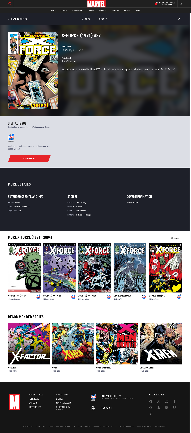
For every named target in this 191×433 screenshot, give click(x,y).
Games (91, 10)
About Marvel (36, 395)
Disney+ (60, 399)
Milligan (11, 299)
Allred (52, 299)
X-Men (54, 367)
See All (176, 237)
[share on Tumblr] (174, 401)
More (138, 10)
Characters (77, 10)
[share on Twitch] (174, 408)
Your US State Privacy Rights (60, 426)
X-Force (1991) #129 (17, 295)
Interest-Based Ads (144, 426)
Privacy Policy (41, 426)
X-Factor (12, 367)
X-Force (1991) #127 (87, 295)
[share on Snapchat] (158, 408)
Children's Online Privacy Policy (105, 426)
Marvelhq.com (63, 403)
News (53, 10)
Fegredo (17, 299)
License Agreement (127, 426)
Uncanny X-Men (147, 367)
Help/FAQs (34, 399)
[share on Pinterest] (166, 408)
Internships (35, 407)
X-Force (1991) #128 (52, 295)
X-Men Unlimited (103, 367)
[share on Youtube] (150, 408)
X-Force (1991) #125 (157, 295)
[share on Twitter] (158, 401)
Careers (33, 403)
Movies (102, 10)
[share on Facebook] (150, 402)
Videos (127, 10)
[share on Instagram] (166, 401)
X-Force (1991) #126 (122, 295)
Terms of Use (28, 426)
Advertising (62, 395)
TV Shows (115, 10)
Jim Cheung (69, 61)
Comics (64, 10)
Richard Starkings (83, 214)
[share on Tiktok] (150, 414)
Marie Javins (81, 210)
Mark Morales (78, 206)
